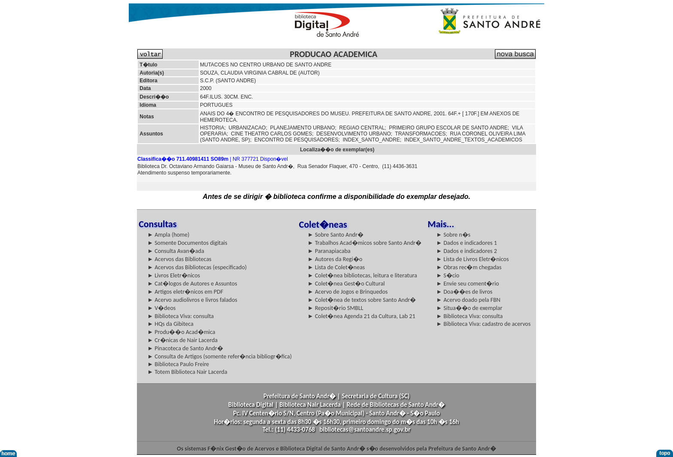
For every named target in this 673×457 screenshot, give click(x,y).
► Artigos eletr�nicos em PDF (185, 291)
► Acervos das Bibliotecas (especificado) (197, 267)
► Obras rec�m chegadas (468, 267)
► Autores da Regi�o (335, 259)
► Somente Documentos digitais (187, 243)
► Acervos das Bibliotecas (179, 259)
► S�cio (447, 275)
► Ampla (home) (168, 234)
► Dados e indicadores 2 (466, 251)
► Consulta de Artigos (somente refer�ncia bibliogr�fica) (219, 356)
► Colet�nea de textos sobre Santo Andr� (362, 300)
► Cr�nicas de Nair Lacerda (182, 340)
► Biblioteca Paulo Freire (178, 364)
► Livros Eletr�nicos (173, 275)
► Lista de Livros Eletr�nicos (472, 259)
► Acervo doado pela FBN (468, 300)
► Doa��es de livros (464, 291)
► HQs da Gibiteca (170, 324)
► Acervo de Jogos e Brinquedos (348, 291)
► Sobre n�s (453, 234)
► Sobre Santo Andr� (336, 234)
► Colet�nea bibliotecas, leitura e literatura (362, 275)
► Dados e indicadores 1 (466, 243)
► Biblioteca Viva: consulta (180, 316)
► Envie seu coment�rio (467, 283)
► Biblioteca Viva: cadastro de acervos (483, 324)
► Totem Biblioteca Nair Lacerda (187, 372)
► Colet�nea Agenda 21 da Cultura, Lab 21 (361, 316)
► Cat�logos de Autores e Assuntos (192, 283)
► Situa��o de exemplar (469, 308)
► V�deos (161, 308)
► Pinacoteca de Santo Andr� (185, 348)
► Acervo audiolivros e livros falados (192, 300)
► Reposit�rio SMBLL (336, 308)
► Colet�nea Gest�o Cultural (346, 283)
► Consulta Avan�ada (175, 251)
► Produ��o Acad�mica (181, 332)
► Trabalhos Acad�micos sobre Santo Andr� (364, 243)
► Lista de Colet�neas (336, 267)
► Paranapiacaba (329, 251)
